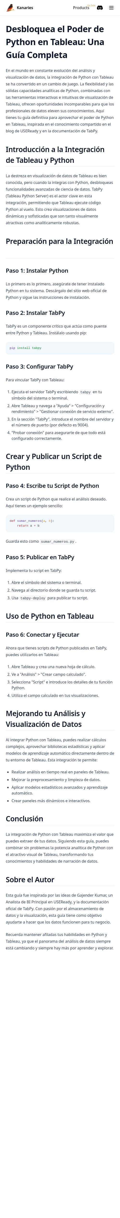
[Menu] (111, 7)
